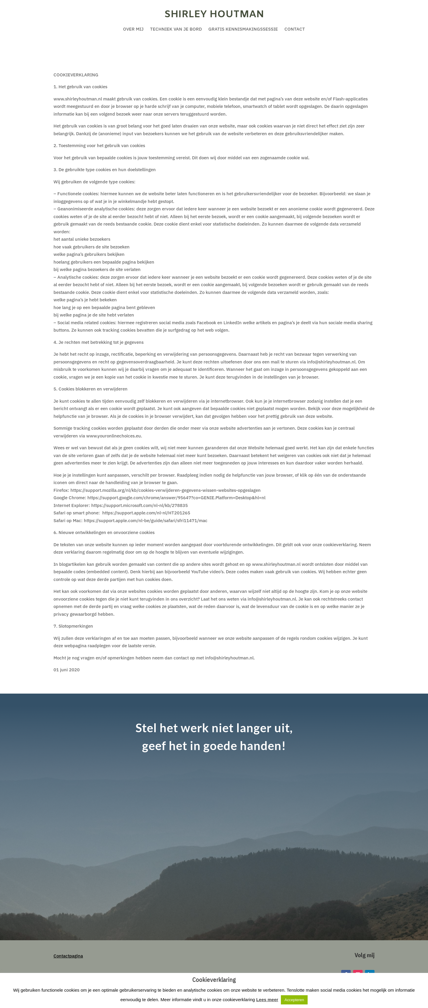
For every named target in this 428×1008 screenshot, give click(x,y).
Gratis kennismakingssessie (243, 29)
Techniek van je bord (176, 29)
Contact (294, 29)
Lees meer (267, 999)
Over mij (133, 29)
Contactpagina (68, 956)
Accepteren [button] (294, 1000)
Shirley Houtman (214, 14)
